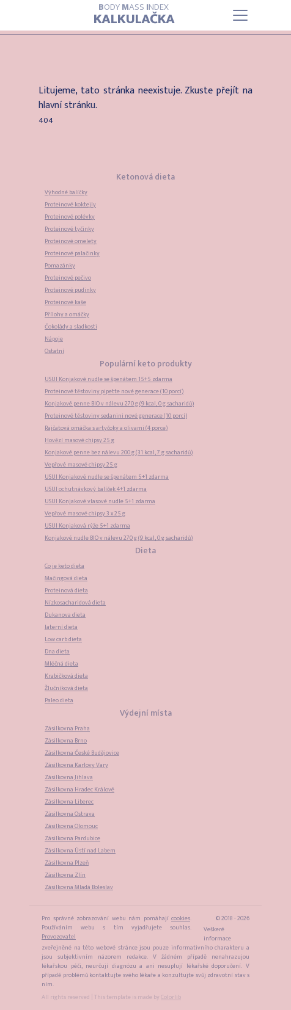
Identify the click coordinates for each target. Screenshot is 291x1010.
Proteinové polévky (70, 217)
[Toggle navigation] (240, 15)
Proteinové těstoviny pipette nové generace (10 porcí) (114, 391)
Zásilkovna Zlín (65, 875)
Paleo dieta (59, 700)
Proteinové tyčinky (69, 229)
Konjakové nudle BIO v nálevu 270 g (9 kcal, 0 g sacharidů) (119, 538)
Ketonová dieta (145, 176)
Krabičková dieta (66, 676)
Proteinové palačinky (72, 253)
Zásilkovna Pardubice (72, 838)
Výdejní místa (146, 713)
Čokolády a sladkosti (71, 327)
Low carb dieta (63, 639)
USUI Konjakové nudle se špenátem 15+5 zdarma (108, 379)
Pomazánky (60, 266)
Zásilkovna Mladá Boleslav (79, 887)
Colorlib (171, 997)
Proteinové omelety (71, 241)
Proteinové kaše (65, 302)
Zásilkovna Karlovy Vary (76, 765)
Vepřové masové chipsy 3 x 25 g (85, 513)
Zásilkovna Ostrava (70, 814)
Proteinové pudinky (70, 290)
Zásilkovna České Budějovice (82, 753)
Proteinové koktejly (70, 204)
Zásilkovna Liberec (69, 802)
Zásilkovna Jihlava (69, 777)
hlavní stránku (67, 105)
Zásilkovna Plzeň (67, 863)
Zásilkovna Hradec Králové (79, 789)
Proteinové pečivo (68, 278)
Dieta (145, 550)
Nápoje (54, 339)
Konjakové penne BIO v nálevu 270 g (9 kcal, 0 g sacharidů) (119, 404)
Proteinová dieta (66, 590)
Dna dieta (57, 651)
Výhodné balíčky (66, 192)
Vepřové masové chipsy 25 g (81, 465)
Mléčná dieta (61, 664)
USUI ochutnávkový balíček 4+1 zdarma (96, 489)
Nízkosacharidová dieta (75, 603)
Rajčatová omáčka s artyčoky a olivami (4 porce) (106, 428)
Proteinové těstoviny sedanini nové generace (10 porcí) (116, 416)
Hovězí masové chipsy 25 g (79, 440)
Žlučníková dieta (66, 688)
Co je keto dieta (64, 566)
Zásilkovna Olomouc (71, 826)
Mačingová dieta (66, 578)
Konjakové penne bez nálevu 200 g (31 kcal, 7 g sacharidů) (119, 452)
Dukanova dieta (65, 615)
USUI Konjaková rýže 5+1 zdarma (87, 526)
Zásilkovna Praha (67, 728)
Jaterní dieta (61, 627)
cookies (180, 918)
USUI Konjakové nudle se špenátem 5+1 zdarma (107, 477)
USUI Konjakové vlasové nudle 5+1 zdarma (100, 501)
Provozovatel (59, 937)
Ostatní (54, 351)
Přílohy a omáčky (67, 314)
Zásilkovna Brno (66, 741)
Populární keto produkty (146, 363)
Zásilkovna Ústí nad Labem (80, 851)
